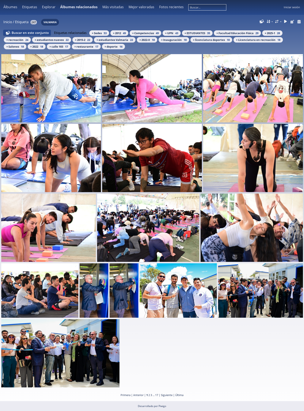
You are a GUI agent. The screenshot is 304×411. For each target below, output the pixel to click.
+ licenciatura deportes (211, 40)
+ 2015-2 (82, 40)
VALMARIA (50, 22)
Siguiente (166, 395)
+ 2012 (119, 33)
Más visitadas (113, 7)
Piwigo (162, 406)
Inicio (7, 21)
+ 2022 (36, 46)
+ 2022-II (147, 40)
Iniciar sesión (292, 7)
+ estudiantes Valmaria (114, 40)
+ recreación (17, 40)
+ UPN (171, 33)
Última (179, 395)
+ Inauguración (174, 40)
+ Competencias (145, 33)
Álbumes (10, 7)
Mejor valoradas (141, 7)
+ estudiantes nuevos (52, 40)
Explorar (49, 7)
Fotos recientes (171, 7)
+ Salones (15, 46)
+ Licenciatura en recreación (258, 40)
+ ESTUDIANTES (197, 33)
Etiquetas (29, 7)
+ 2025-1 (272, 33)
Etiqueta (21, 21)
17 (156, 395)
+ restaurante (86, 46)
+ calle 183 (58, 46)
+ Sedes (99, 33)
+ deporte (113, 46)
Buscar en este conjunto (30, 33)
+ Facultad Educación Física (237, 33)
